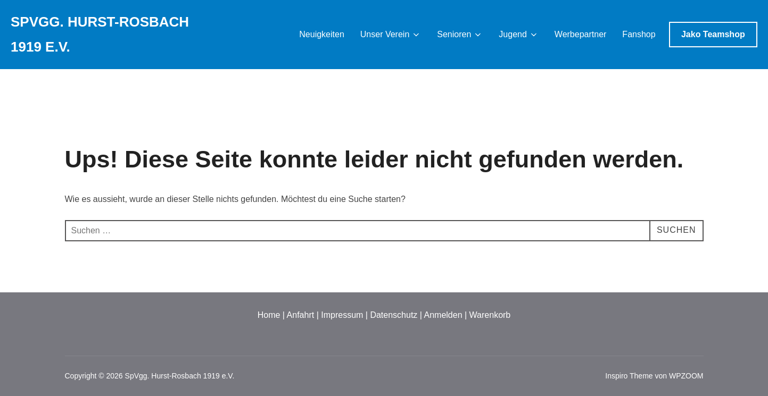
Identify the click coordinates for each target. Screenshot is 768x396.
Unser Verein (391, 34)
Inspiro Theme (629, 376)
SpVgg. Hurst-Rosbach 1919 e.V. (100, 34)
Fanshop (638, 34)
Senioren (460, 34)
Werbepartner (581, 34)
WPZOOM (686, 376)
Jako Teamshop (713, 34)
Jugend (519, 34)
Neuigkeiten (321, 34)
